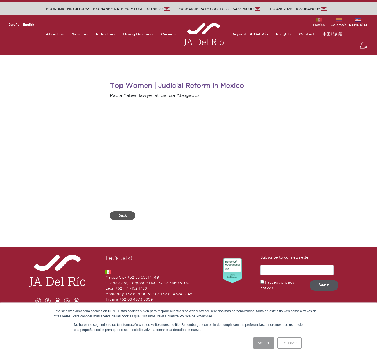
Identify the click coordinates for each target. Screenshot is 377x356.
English (28, 24)
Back (122, 215)
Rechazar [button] (289, 343)
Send (324, 285)
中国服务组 (332, 34)
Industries (105, 34)
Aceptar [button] (263, 343)
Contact (307, 34)
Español (14, 24)
